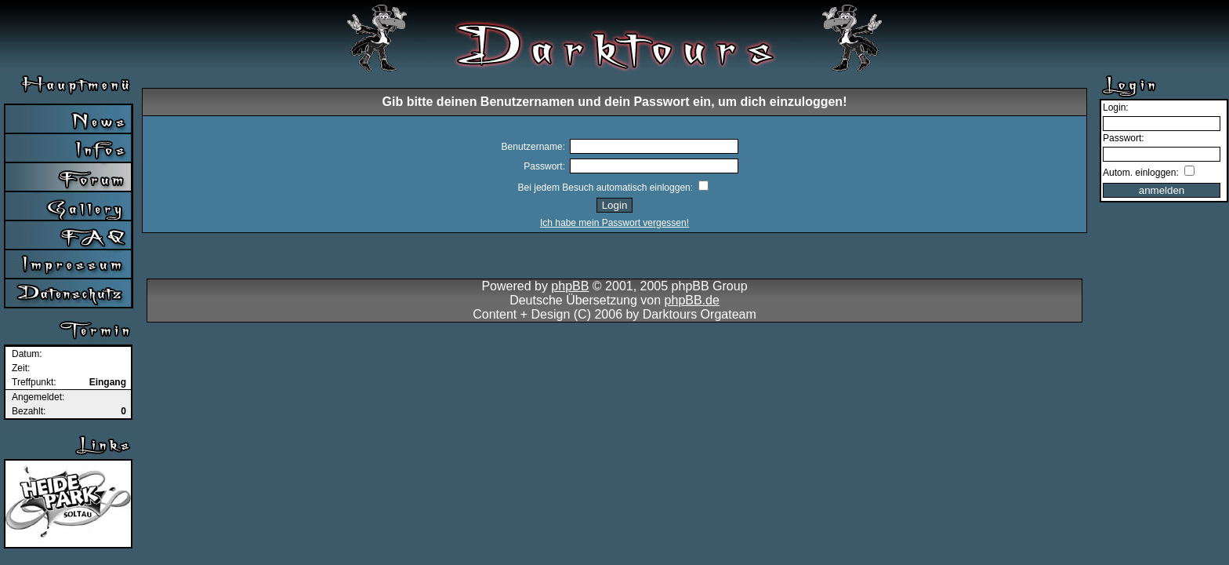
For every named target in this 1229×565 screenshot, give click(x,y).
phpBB (570, 286)
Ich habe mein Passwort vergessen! (614, 222)
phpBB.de (692, 300)
